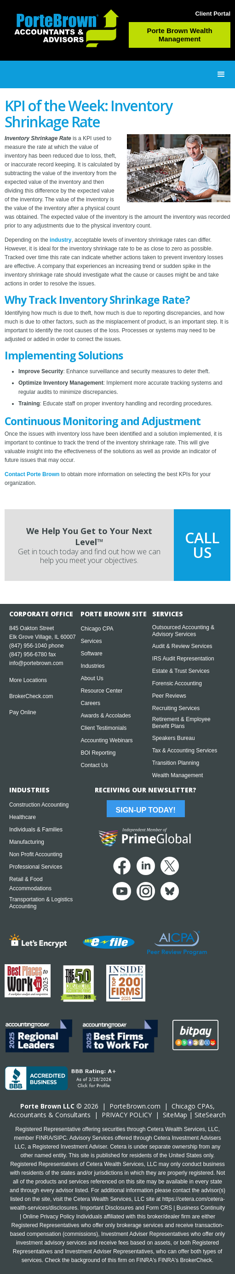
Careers (90, 703)
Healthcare (22, 817)
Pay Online (22, 712)
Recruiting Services (176, 708)
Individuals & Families (36, 829)
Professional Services (35, 867)
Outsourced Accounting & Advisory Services (183, 630)
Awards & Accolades (105, 715)
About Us (91, 678)
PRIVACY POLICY (127, 1114)
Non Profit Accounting (35, 854)
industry (60, 240)
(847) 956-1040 (28, 646)
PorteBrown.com (134, 1106)
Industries (92, 666)
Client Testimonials (103, 728)
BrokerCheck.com (31, 696)
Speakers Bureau (173, 738)
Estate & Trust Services (181, 671)
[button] (221, 74)
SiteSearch (210, 1114)
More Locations (28, 680)
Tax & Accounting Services (184, 750)
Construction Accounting (39, 805)
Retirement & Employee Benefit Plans (181, 722)
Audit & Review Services (182, 646)
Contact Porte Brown (32, 474)
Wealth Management (177, 775)
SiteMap (175, 1114)
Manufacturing (26, 842)
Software (91, 653)
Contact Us (94, 765)
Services (91, 641)
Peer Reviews (169, 696)
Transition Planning (175, 763)
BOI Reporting (97, 753)
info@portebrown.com (36, 663)
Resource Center (101, 691)
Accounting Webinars (106, 740)
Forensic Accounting (177, 683)
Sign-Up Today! (146, 810)
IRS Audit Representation (183, 658)
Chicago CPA (96, 629)
